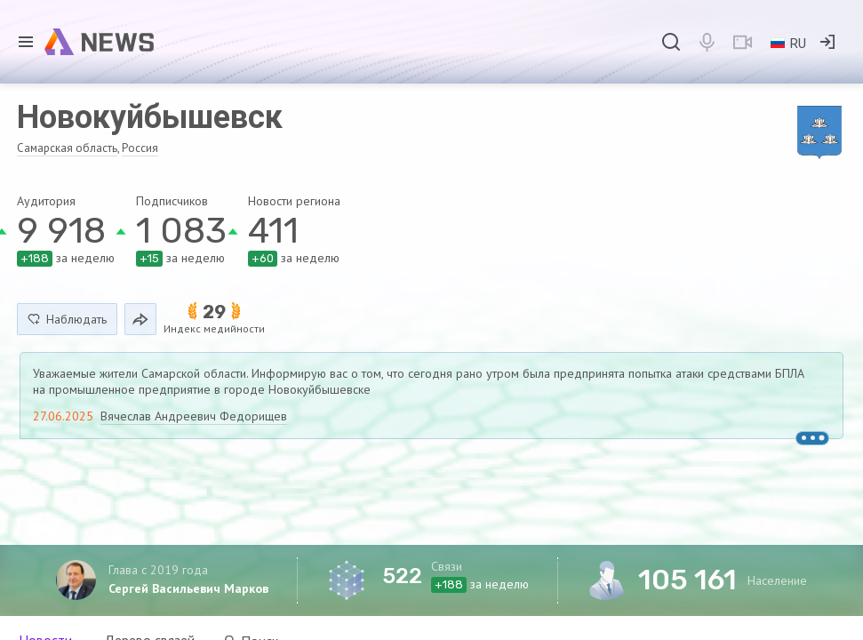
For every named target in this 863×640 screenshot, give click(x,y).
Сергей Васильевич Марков (188, 588)
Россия (140, 148)
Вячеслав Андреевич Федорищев (193, 416)
